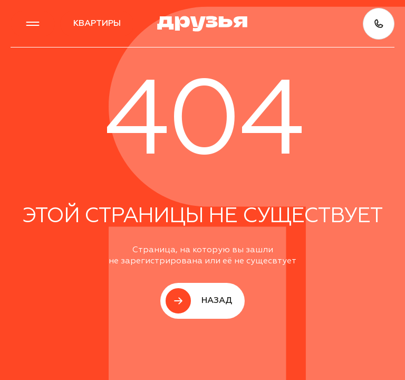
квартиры (97, 24)
